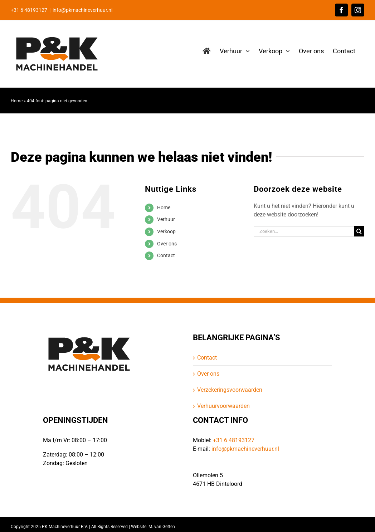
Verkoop (166, 231)
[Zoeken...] (304, 231)
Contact (166, 255)
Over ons (167, 244)
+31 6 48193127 (233, 440)
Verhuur (166, 219)
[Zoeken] (359, 231)
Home (17, 100)
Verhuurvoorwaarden (223, 405)
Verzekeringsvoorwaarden (229, 389)
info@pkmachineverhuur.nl (82, 10)
